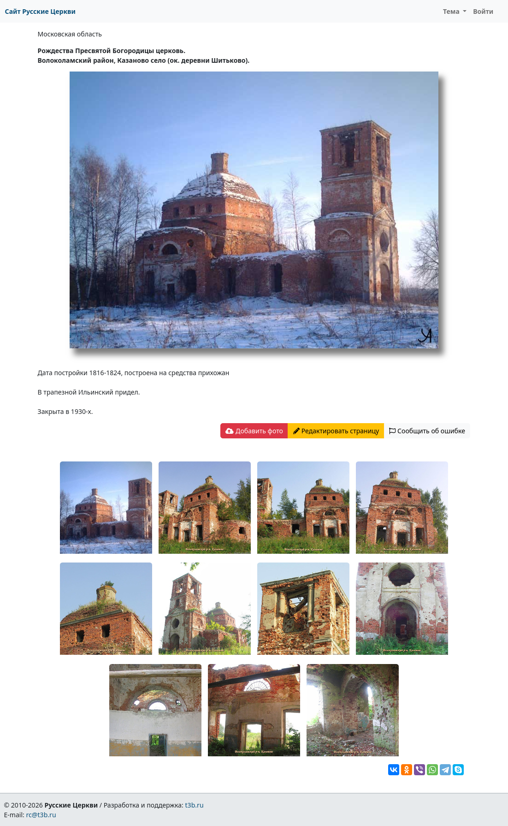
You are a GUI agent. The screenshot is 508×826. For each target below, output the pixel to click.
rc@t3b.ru (41, 814)
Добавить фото (254, 430)
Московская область (70, 34)
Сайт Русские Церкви (40, 11)
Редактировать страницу (336, 430)
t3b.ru (194, 805)
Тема (452, 11)
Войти (483, 11)
